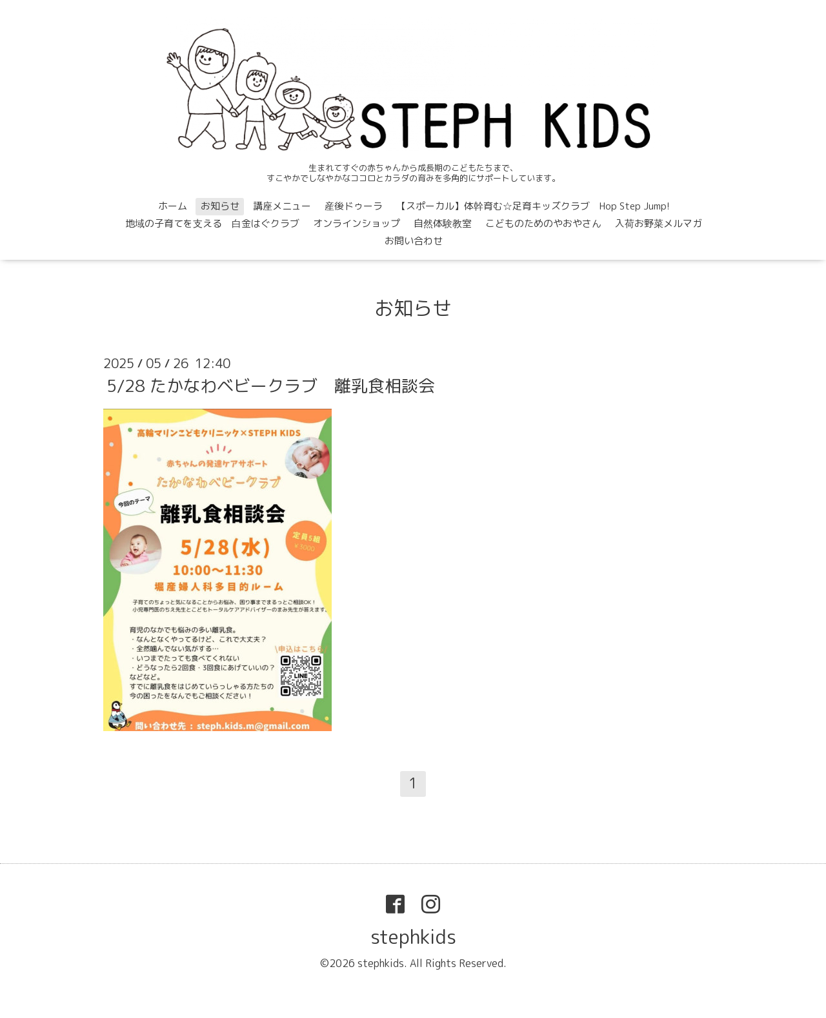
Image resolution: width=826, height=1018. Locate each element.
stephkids (413, 936)
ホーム (172, 206)
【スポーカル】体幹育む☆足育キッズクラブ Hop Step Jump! (533, 206)
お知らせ (220, 206)
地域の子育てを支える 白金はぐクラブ (212, 223)
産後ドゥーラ (354, 206)
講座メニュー (282, 206)
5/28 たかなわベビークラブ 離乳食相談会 (270, 385)
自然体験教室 (443, 223)
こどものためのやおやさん (543, 223)
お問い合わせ (414, 241)
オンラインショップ (356, 223)
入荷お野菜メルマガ (658, 223)
